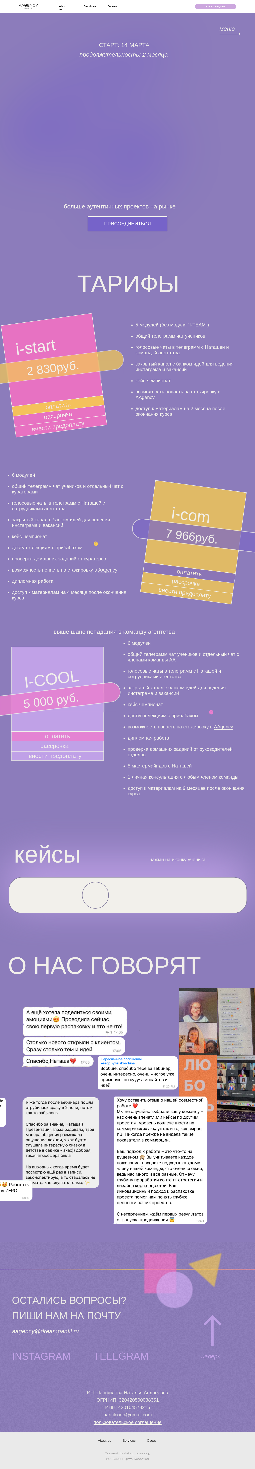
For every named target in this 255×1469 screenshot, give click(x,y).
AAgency (145, 397)
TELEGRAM (121, 1356)
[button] (95, 895)
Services (89, 6)
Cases (112, 6)
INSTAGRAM (41, 1356)
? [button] (96, 543)
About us (104, 1440)
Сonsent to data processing (127, 1453)
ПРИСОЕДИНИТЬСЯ (127, 223)
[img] (230, 34)
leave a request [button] (215, 6)
